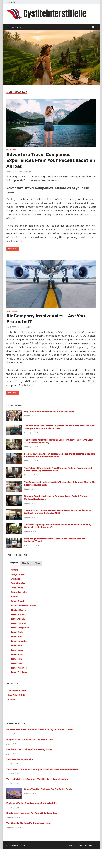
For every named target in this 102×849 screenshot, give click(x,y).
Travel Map (16, 645)
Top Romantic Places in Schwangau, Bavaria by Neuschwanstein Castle (42, 769)
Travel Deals (17, 632)
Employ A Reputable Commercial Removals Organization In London (39, 729)
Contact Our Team (17, 690)
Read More (11, 248)
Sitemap (12, 699)
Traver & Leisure (19, 672)
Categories (13, 563)
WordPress (81, 845)
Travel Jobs (11, 150)
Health (14, 596)
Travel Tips (16, 659)
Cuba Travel (17, 588)
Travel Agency (18, 619)
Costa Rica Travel (19, 583)
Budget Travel (18, 574)
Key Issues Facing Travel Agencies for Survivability (31, 803)
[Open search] (93, 27)
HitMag (92, 845)
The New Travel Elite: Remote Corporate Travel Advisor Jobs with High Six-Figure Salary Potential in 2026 (59, 427)
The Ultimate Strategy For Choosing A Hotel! (28, 823)
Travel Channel (18, 623)
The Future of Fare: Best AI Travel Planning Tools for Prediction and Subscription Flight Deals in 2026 (58, 469)
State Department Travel (23, 605)
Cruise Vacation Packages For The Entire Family (48, 789)
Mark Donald (26, 172)
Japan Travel (17, 601)
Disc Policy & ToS (16, 695)
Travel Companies (20, 628)
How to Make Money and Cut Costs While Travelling (31, 813)
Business (15, 579)
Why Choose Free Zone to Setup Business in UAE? (49, 411)
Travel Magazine (19, 641)
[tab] (13, 563)
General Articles (19, 592)
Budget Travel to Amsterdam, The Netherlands (29, 739)
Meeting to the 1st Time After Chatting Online (29, 749)
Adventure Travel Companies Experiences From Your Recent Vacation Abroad (50, 160)
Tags (37, 563)
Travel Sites (17, 654)
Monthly (26, 563)
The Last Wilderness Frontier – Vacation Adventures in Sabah (37, 779)
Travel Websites (19, 668)
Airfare (14, 570)
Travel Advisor (12, 311)
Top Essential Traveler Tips (19, 759)
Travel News (17, 650)
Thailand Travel (18, 610)
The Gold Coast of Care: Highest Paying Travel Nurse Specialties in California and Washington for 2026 (57, 511)
